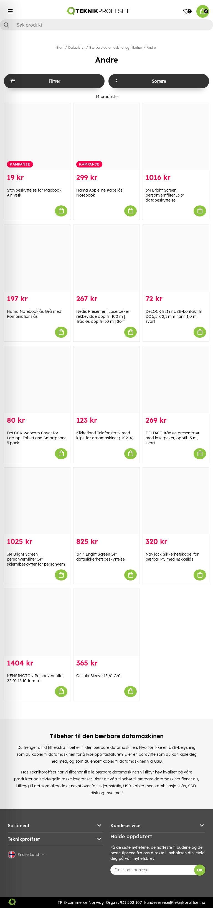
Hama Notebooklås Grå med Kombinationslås (34, 314)
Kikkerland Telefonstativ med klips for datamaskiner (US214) (104, 435)
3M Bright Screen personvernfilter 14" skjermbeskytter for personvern (36, 559)
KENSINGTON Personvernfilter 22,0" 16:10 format (35, 678)
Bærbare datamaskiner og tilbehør (115, 47)
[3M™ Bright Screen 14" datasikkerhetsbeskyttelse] (106, 501)
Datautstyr (76, 47)
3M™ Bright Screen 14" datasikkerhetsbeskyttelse (100, 557)
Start (60, 47)
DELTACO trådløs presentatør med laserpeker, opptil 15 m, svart (172, 437)
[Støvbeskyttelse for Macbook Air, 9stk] (37, 136)
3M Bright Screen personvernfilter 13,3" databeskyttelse (165, 195)
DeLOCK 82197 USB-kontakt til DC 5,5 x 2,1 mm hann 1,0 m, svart (174, 316)
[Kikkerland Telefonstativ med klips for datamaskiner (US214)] (106, 379)
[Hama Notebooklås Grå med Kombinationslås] (37, 258)
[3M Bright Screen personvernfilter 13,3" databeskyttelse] (176, 136)
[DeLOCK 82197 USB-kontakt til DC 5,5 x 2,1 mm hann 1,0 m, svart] (176, 258)
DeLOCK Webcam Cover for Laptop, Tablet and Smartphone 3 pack (37, 437)
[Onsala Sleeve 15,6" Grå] (106, 622)
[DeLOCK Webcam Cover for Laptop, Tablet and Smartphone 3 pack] (37, 379)
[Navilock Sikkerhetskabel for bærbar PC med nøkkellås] (176, 501)
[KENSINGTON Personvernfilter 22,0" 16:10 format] (37, 622)
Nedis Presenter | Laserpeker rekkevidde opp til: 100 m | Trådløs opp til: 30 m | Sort (102, 316)
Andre (151, 47)
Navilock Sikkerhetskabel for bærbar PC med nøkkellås (172, 557)
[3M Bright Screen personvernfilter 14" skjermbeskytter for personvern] (37, 501)
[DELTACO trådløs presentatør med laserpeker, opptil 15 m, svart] (176, 379)
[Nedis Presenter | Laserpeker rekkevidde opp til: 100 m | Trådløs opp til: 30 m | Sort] (106, 258)
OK (200, 870)
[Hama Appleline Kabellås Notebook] (106, 136)
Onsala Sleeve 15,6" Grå (98, 675)
